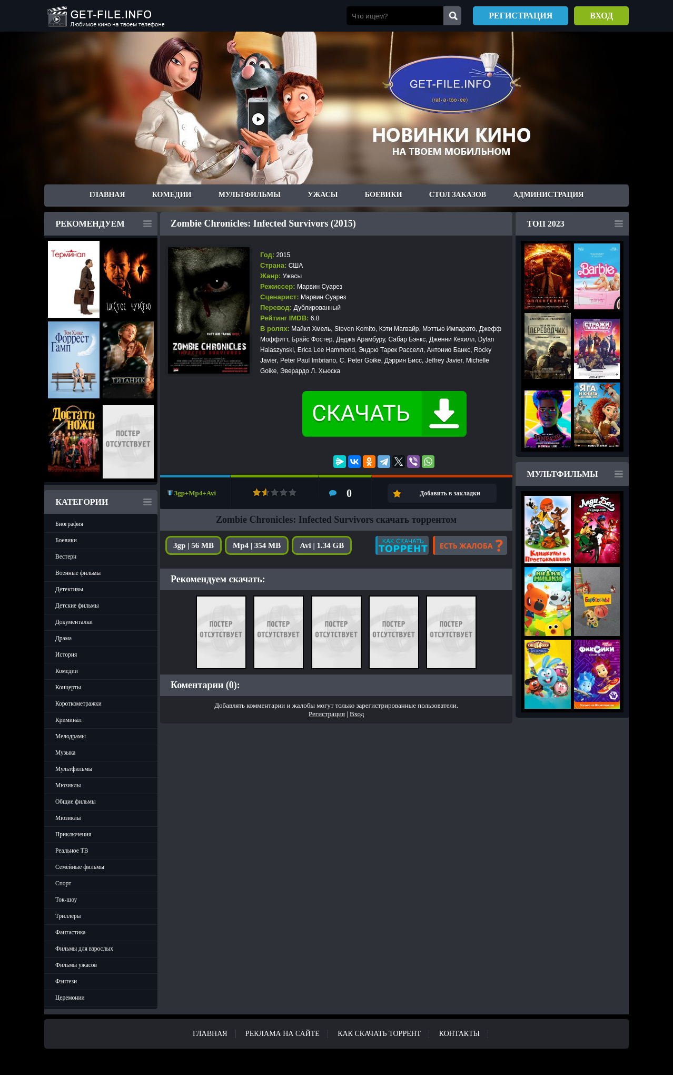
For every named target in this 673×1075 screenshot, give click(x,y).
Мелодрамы (70, 736)
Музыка (65, 752)
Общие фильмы (75, 801)
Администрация (548, 195)
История (66, 654)
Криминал (68, 720)
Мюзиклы (68, 785)
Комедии (172, 195)
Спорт (63, 883)
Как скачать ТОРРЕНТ (379, 1034)
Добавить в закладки (450, 493)
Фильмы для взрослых (84, 948)
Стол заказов (457, 195)
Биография (69, 524)
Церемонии (70, 997)
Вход (601, 15)
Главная (107, 195)
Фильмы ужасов (76, 965)
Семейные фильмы (79, 867)
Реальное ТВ (71, 850)
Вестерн (65, 556)
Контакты (459, 1034)
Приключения (73, 834)
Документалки (74, 622)
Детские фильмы (77, 605)
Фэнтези (66, 981)
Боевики (383, 195)
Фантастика (70, 932)
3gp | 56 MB (193, 545)
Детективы (69, 589)
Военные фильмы (78, 573)
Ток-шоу (66, 899)
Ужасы (323, 195)
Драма (63, 638)
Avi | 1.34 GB (322, 545)
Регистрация (520, 15)
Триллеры (68, 916)
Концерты (68, 687)
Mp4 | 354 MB (257, 545)
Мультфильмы (250, 195)
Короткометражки (78, 703)
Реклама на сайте (282, 1034)
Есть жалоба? (470, 545)
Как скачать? (402, 545)
